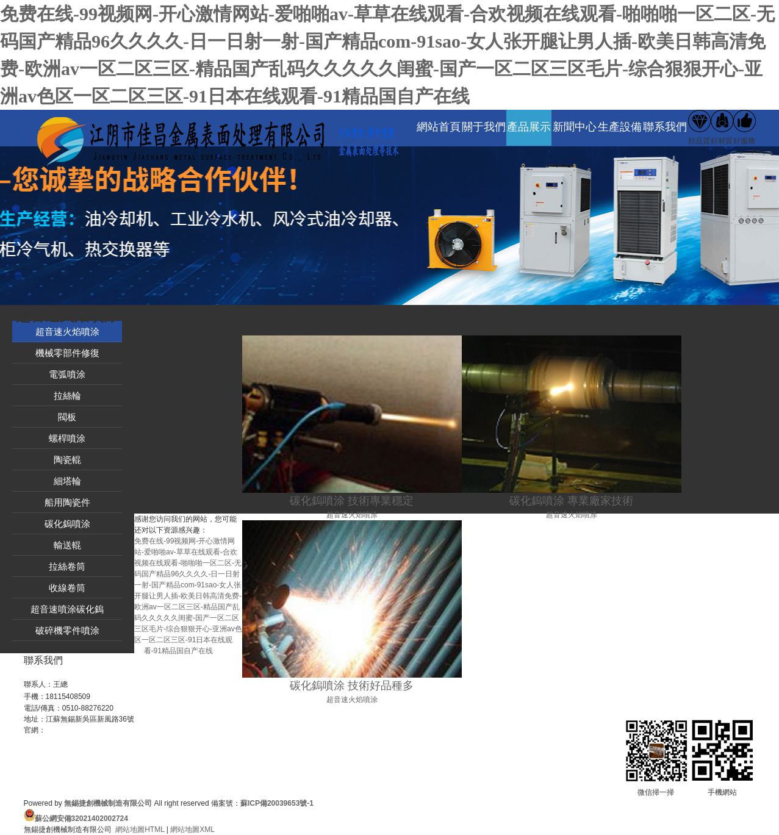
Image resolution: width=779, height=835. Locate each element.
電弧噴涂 (67, 374)
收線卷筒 (67, 587)
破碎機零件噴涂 (67, 630)
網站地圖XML (192, 829)
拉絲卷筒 (67, 566)
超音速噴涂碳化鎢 (67, 609)
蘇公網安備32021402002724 (81, 818)
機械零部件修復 (67, 353)
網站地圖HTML (139, 829)
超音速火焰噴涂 (67, 331)
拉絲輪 (67, 395)
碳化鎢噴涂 (67, 523)
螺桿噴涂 (67, 438)
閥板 (67, 417)
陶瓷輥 (67, 459)
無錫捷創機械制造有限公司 (108, 803)
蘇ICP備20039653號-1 (277, 803)
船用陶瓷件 (67, 502)
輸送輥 (67, 545)
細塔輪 (67, 481)
